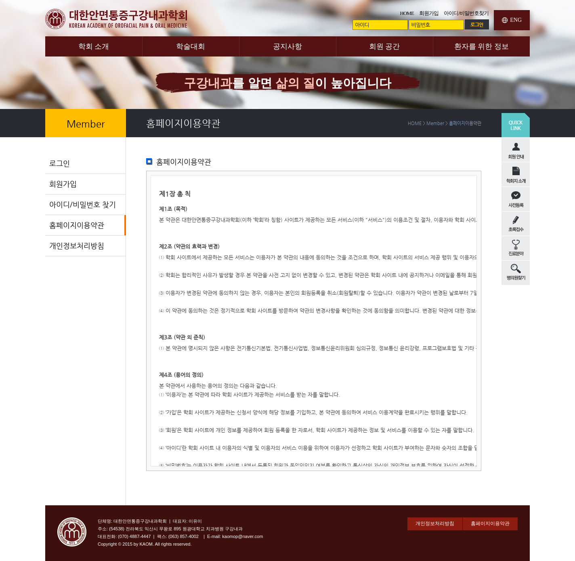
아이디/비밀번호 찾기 (82, 204)
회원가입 (429, 13)
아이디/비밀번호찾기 (466, 13)
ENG (516, 20)
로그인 (59, 163)
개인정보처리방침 (76, 245)
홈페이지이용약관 (76, 225)
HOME (407, 13)
